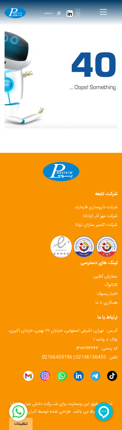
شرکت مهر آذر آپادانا (100, 216)
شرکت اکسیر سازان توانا (96, 225)
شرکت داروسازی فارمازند (96, 207)
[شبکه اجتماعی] (18, 412)
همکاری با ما (106, 302)
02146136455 (91, 357)
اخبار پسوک (107, 294)
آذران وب (28, 411)
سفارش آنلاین (105, 276)
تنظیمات (21, 424)
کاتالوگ (110, 285)
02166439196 (57, 357)
